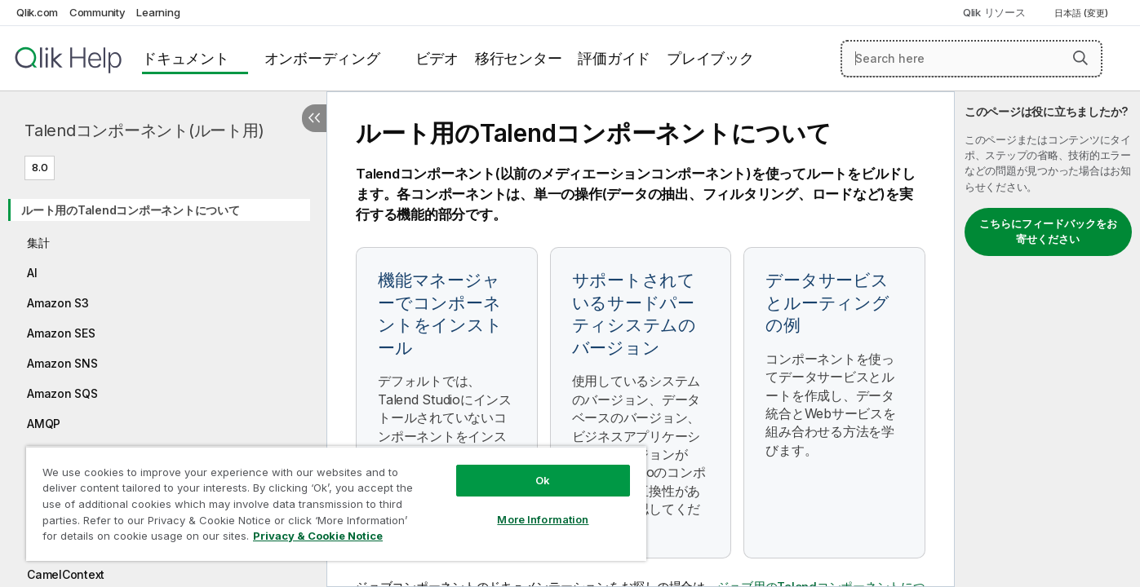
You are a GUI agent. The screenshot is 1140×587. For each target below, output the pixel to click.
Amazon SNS (62, 363)
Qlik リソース (994, 12)
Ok (542, 480)
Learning (158, 12)
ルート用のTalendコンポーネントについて (130, 210)
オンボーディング (322, 58)
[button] (1080, 58)
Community (97, 12)
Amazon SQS (62, 393)
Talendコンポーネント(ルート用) (144, 130)
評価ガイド (614, 58)
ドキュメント (185, 58)
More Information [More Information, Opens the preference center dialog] (542, 519)
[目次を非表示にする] (314, 118)
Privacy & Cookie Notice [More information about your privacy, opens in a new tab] (318, 535)
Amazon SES (61, 333)
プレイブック (710, 58)
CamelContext (65, 574)
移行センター (518, 58)
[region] (336, 503)
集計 (38, 242)
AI (32, 273)
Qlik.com (37, 12)
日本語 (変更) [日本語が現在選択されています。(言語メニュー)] (1082, 13)
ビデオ (437, 58)
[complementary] (1047, 339)
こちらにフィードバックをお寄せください (1048, 231)
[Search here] (971, 59)
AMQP (43, 423)
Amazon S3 (58, 303)
